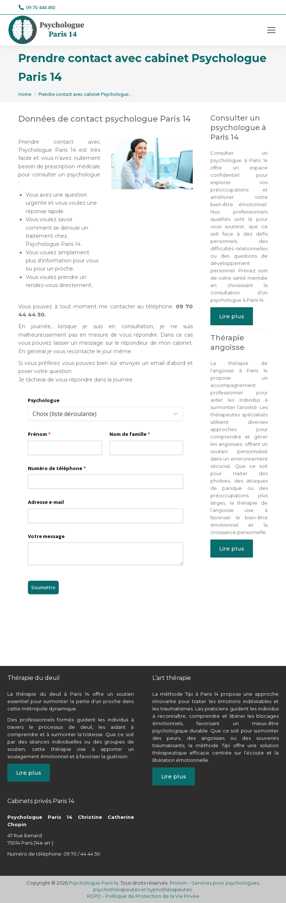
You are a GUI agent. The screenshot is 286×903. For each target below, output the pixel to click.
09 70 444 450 (36, 7)
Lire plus (231, 316)
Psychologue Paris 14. (94, 883)
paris (116, 637)
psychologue (34, 637)
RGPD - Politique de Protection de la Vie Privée (143, 896)
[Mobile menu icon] (271, 30)
